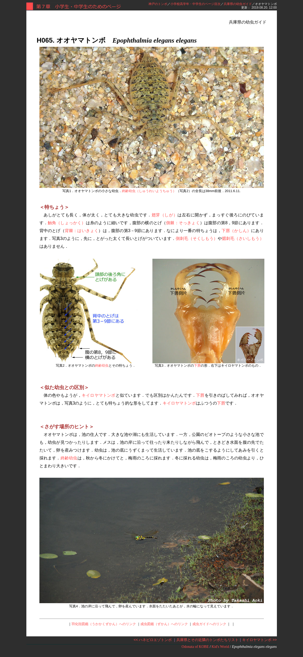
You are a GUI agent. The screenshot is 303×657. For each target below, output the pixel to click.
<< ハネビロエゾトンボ (153, 640)
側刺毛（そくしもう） (197, 238)
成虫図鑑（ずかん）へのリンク (164, 624)
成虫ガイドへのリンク (209, 624)
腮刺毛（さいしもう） (243, 238)
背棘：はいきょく (82, 230)
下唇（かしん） (236, 230)
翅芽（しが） (164, 215)
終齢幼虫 (102, 365)
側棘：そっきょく (183, 223)
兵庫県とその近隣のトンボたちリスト (207, 640)
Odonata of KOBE (195, 647)
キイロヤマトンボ (99, 395)
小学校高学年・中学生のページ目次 (195, 4)
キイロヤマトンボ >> (259, 640)
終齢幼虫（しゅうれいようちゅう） (149, 191)
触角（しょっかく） (67, 223)
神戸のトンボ (157, 4)
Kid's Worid (220, 647)
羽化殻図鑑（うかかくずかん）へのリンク (104, 624)
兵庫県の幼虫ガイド (238, 4)
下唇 (197, 365)
